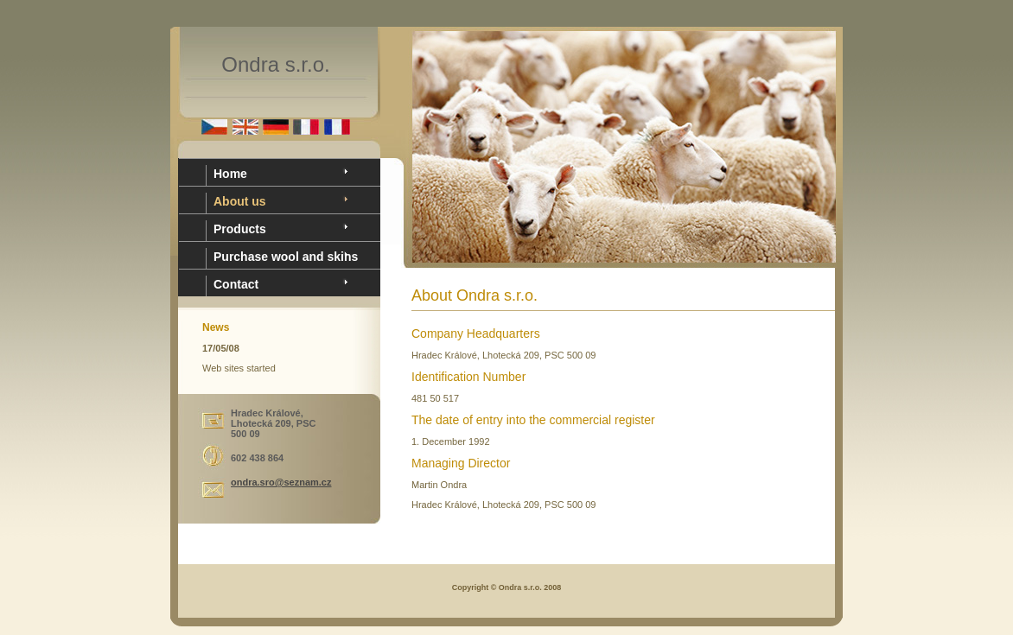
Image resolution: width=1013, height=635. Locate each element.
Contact (235, 284)
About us (239, 201)
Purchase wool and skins (285, 257)
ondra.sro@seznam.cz (281, 482)
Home (230, 174)
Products (239, 229)
